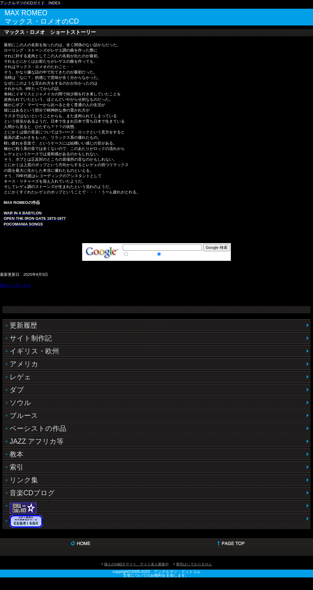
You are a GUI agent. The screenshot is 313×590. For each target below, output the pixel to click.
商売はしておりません (194, 564)
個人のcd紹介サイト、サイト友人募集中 (136, 564)
